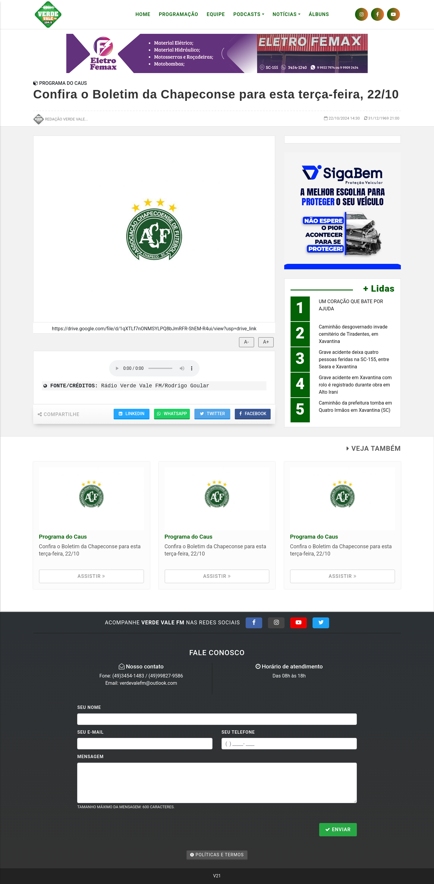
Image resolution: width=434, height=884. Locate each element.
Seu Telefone (238, 732)
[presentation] (123, 830)
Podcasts (246, 14)
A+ (266, 342)
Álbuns (319, 14)
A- (246, 342)
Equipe (216, 14)
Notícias (285, 14)
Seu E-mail (90, 732)
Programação (178, 14)
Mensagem (90, 756)
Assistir (91, 576)
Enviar (338, 829)
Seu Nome (89, 707)
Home (143, 14)
